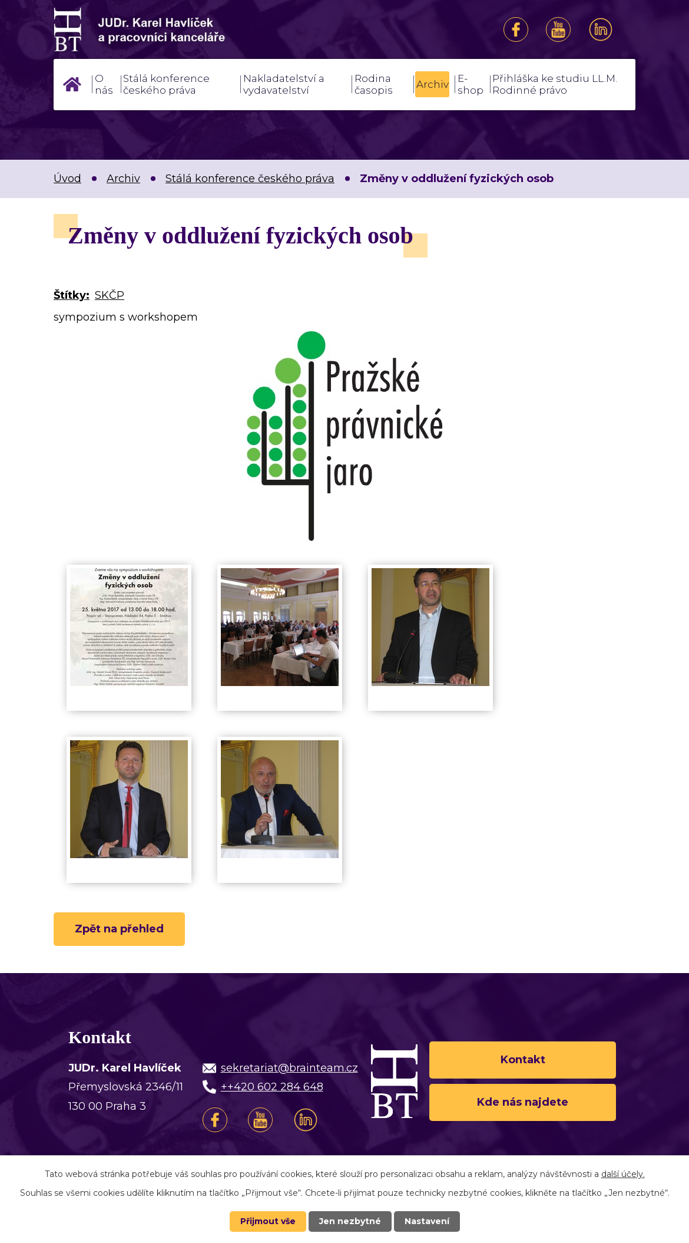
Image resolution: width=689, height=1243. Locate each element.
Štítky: (72, 295)
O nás (104, 84)
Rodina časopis (374, 84)
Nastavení (427, 1221)
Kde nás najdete (522, 1102)
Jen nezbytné (350, 1221)
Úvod (72, 84)
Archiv (432, 84)
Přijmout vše (268, 1221)
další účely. (623, 1174)
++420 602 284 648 (272, 1086)
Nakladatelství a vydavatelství (283, 84)
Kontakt (523, 1059)
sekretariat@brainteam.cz (289, 1067)
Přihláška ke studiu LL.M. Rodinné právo (554, 84)
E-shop (470, 84)
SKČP (109, 295)
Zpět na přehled (119, 928)
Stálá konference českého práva (166, 84)
